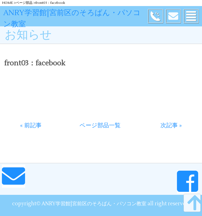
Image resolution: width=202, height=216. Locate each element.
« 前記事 (31, 125)
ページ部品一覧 (100, 125)
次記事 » (171, 125)
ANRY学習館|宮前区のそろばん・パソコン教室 (72, 18)
